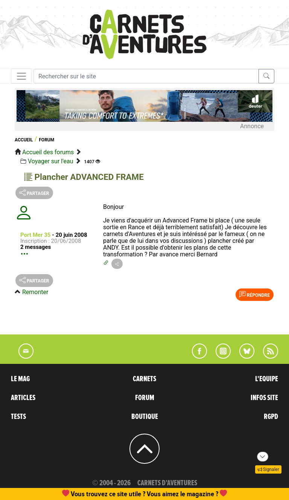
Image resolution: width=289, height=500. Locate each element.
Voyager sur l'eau (50, 161)
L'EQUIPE (266, 379)
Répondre (254, 294)
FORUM (144, 398)
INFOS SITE (264, 398)
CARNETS (144, 379)
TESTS (18, 416)
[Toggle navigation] (21, 76)
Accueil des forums (48, 152)
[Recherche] (146, 76)
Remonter (35, 292)
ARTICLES (23, 398)
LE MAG (20, 379)
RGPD (271, 416)
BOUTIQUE (144, 416)
